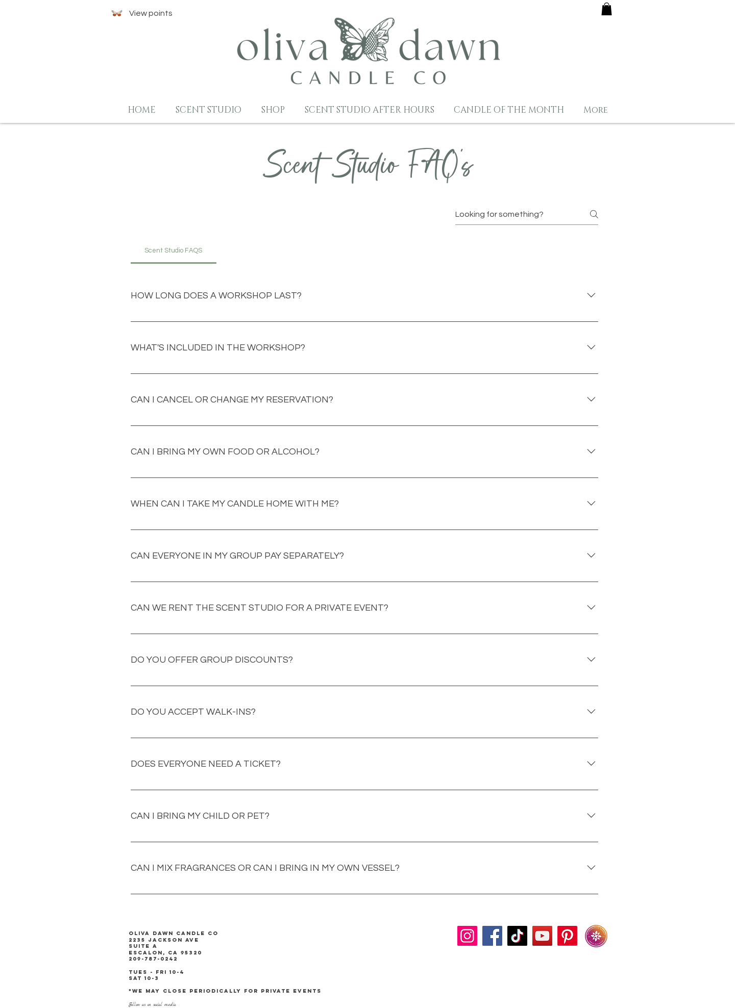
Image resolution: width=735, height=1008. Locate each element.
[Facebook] (492, 936)
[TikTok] (517, 936)
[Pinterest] (567, 936)
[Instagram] (467, 936)
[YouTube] (542, 936)
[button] (606, 9)
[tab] (173, 250)
